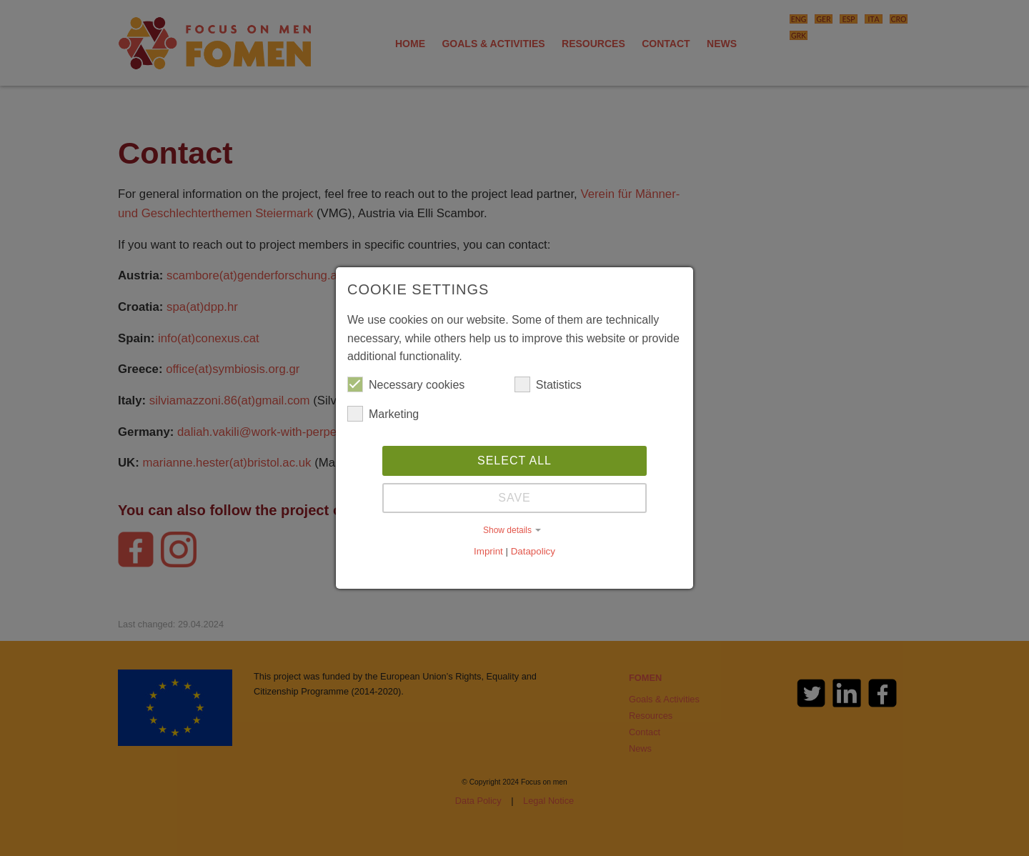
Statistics (548, 384)
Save (514, 498)
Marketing (383, 414)
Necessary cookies (405, 384)
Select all (514, 460)
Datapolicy (533, 551)
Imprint (488, 551)
